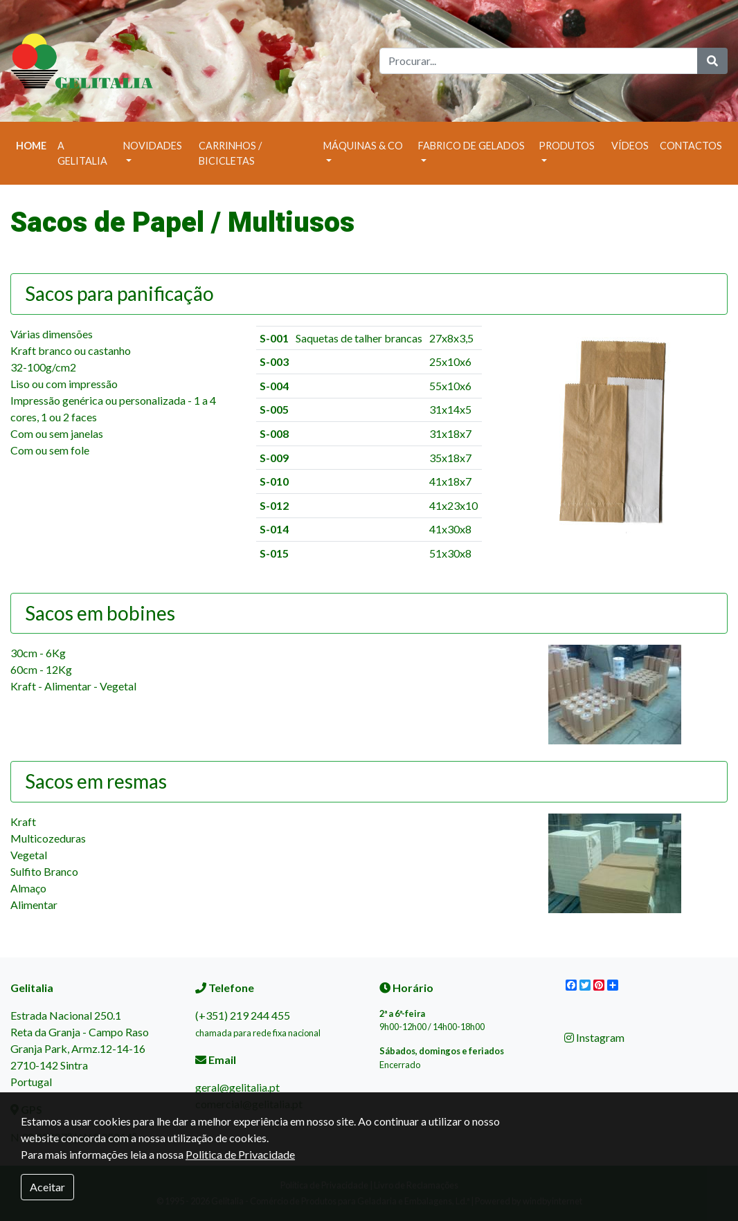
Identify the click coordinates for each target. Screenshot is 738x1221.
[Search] (538, 61)
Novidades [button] (152, 146)
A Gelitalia (82, 153)
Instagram (594, 1037)
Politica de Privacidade (240, 1154)
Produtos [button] (567, 146)
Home (34, 145)
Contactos (691, 146)
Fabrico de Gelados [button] (471, 146)
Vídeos (630, 146)
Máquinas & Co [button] (363, 146)
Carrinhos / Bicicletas (230, 153)
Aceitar (47, 1186)
